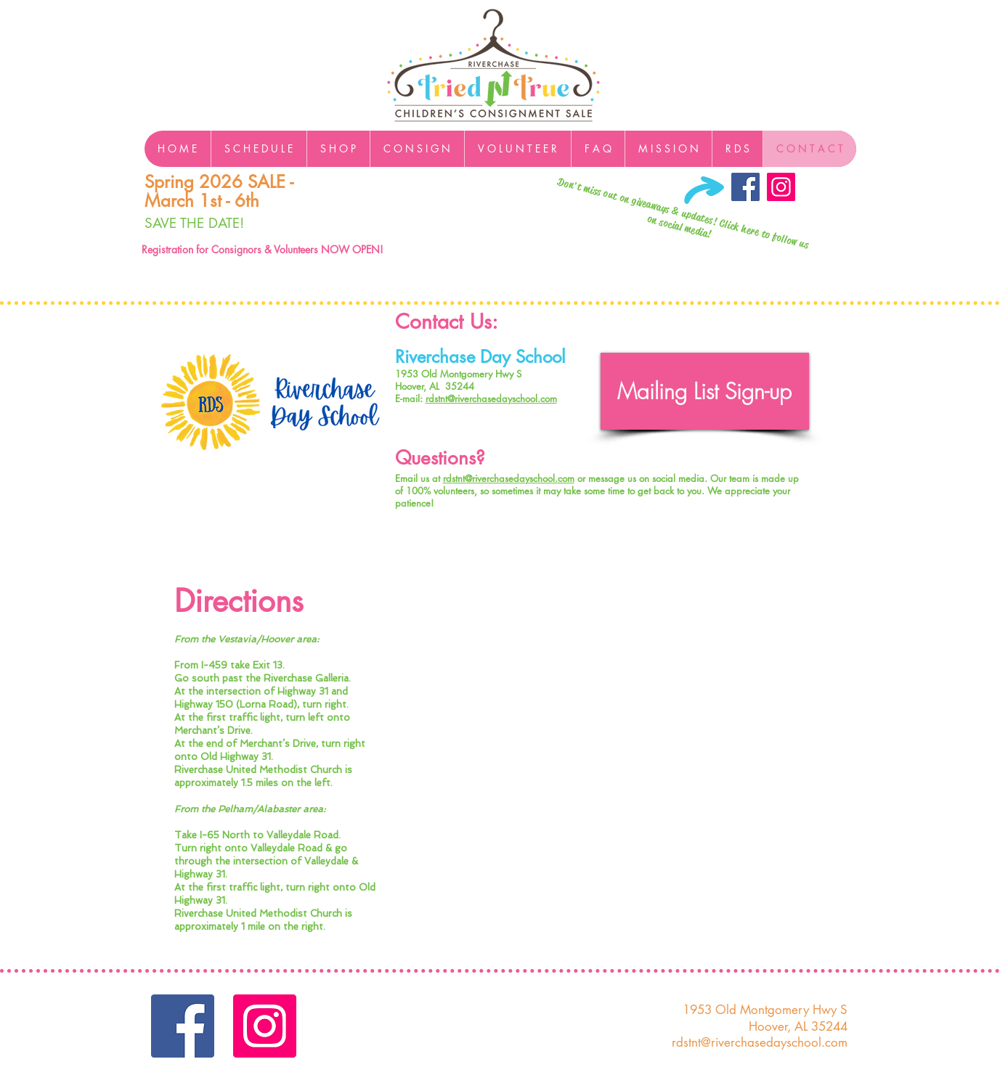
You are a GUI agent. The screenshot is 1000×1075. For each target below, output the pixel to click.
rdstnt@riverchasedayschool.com (491, 398)
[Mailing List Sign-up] (705, 391)
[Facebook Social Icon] (745, 187)
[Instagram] (781, 187)
